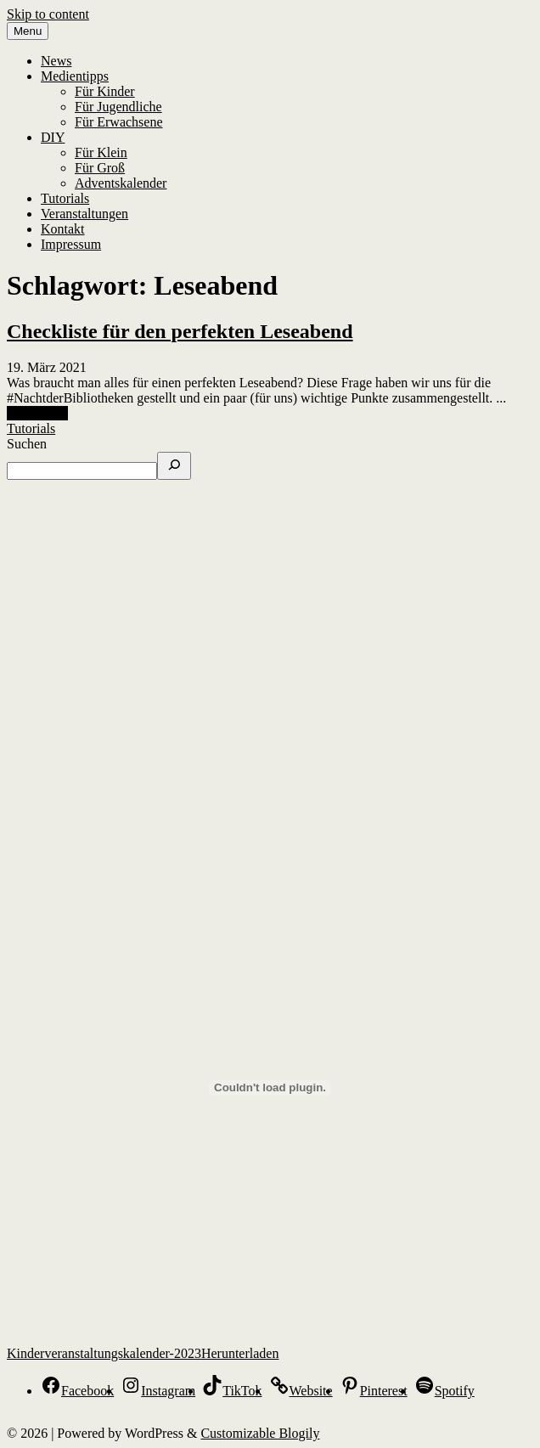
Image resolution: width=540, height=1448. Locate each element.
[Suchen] (174, 466)
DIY (53, 137)
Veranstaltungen (84, 213)
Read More (37, 413)
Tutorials (65, 198)
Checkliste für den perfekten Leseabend (180, 331)
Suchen (27, 444)
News (56, 61)
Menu (28, 31)
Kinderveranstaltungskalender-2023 (104, 1353)
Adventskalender (120, 183)
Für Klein (101, 152)
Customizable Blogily (259, 1433)
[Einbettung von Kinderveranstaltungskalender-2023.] (270, 1088)
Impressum (71, 244)
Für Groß (100, 168)
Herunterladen (240, 1353)
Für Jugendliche (118, 106)
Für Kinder (105, 91)
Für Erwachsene (119, 122)
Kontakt (63, 229)
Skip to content (48, 14)
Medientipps (75, 76)
